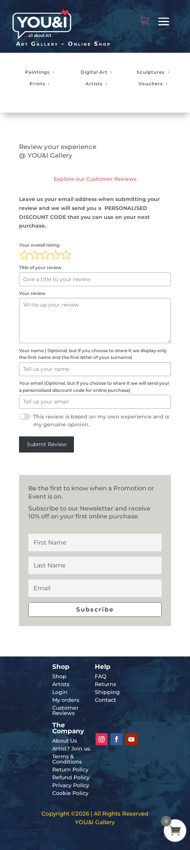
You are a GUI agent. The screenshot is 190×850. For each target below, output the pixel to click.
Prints (37, 83)
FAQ (100, 676)
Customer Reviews (65, 710)
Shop (59, 676)
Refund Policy (71, 777)
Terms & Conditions (67, 759)
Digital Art (94, 72)
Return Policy (70, 769)
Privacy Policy (70, 785)
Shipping (107, 692)
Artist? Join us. (71, 748)
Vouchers (150, 83)
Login (60, 692)
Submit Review (46, 444)
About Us (64, 740)
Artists (94, 83)
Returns (105, 684)
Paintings (37, 72)
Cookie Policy (70, 793)
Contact (105, 700)
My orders (65, 700)
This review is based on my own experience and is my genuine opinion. (101, 420)
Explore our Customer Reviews (95, 179)
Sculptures (151, 72)
